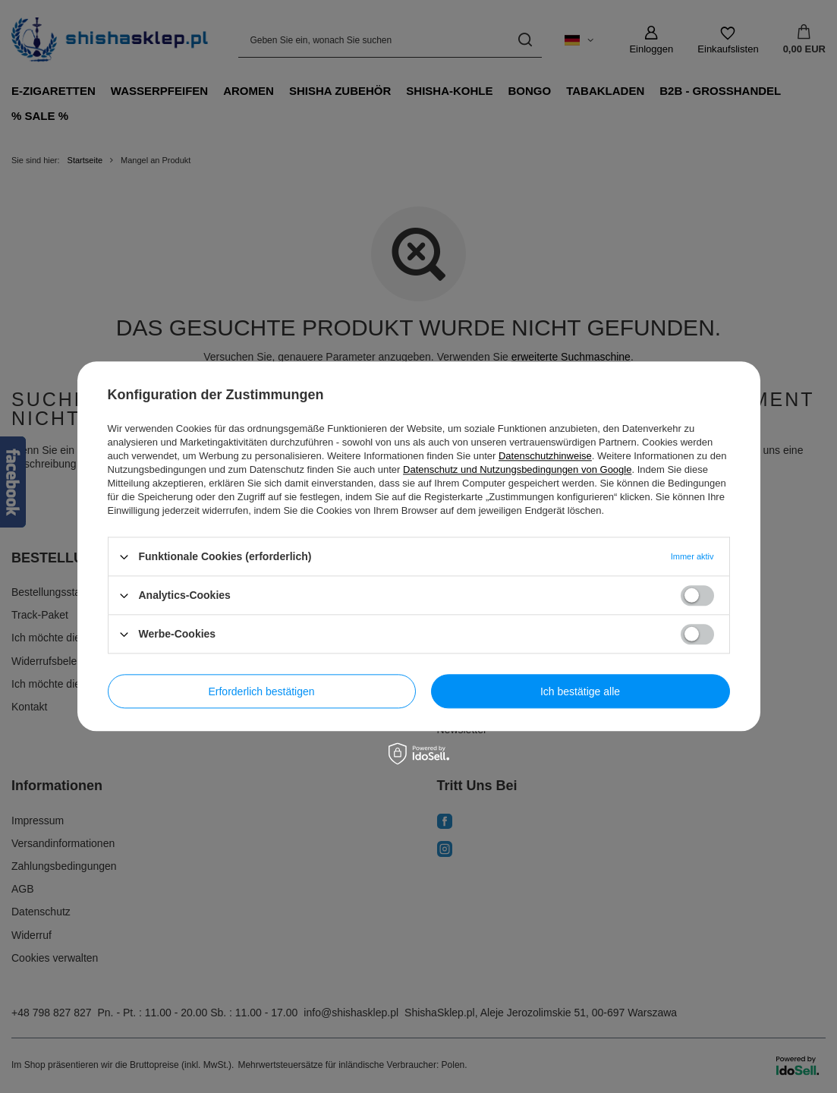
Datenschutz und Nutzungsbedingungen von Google (517, 469)
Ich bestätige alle (580, 691)
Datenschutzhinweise (545, 455)
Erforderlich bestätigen (261, 691)
